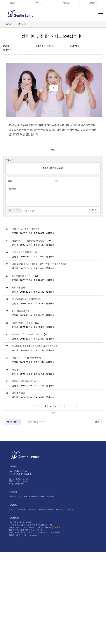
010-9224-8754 (20, 474)
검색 (97, 421)
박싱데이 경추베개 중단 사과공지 (26, 334)
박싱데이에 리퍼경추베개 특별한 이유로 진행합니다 (34, 346)
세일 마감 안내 (18, 393)
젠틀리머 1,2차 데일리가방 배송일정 (28, 240)
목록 (53, 150)
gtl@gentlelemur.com (27, 535)
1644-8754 (18, 471)
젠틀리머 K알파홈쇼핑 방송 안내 (26, 381)
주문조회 (66, 3)
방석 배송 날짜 (18, 287)
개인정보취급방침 (45, 509)
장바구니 (40, 3)
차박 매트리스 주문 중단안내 (24, 252)
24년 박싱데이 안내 (20, 311)
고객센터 (93, 3)
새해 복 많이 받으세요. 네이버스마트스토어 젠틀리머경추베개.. (39, 264)
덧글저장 (93, 210)
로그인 (13, 3)
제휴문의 (59, 509)
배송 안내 (16, 369)
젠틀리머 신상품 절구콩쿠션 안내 (26, 358)
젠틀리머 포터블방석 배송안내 (25, 229)
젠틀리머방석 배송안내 (22, 322)
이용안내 (21, 509)
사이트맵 (70, 509)
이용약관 (31, 509)
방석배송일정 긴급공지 (22, 275)
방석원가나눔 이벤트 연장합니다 (26, 299)
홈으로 (12, 509)
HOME (9, 24)
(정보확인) (56, 527)
